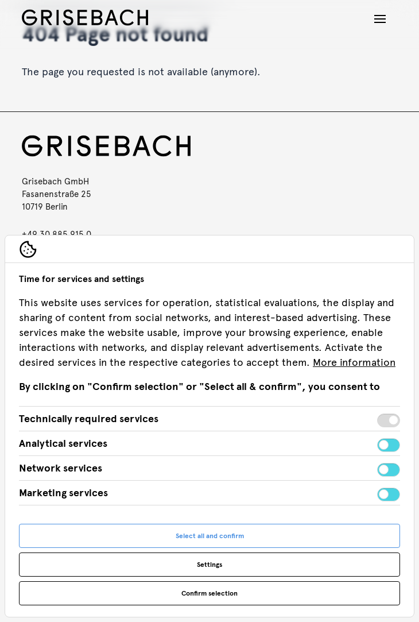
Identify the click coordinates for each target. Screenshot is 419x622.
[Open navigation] (380, 19)
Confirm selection (209, 593)
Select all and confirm (210, 536)
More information (354, 362)
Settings (209, 565)
